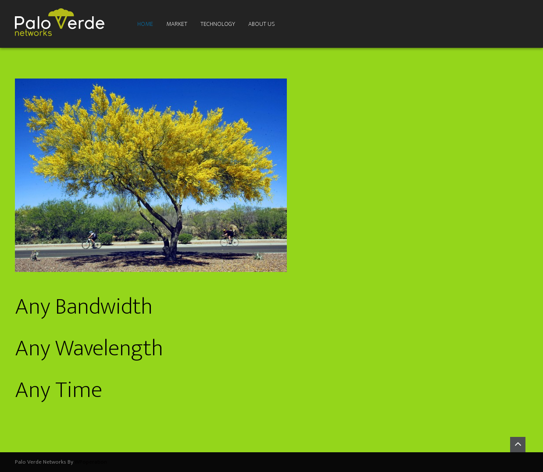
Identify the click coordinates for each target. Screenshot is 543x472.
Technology (217, 24)
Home (145, 24)
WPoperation (91, 462)
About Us (261, 24)
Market (176, 24)
